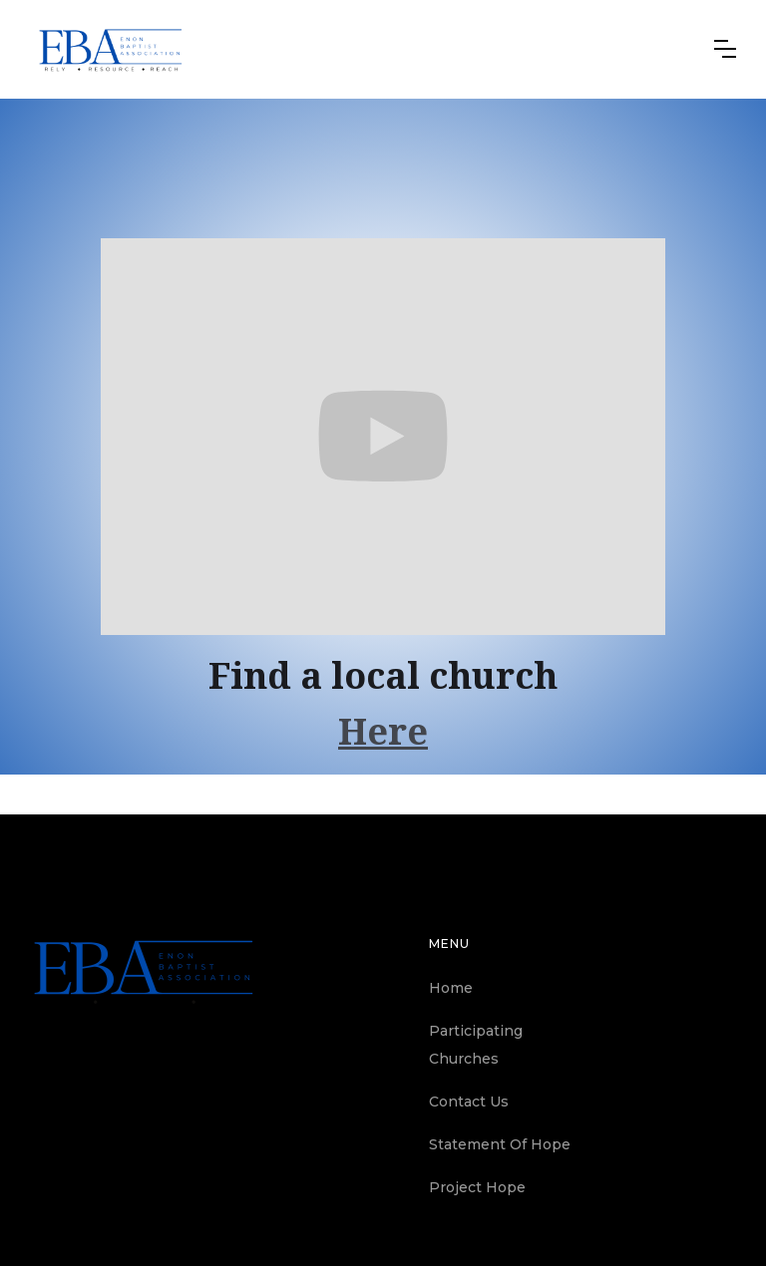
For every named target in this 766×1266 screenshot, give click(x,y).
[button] (725, 49)
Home (451, 988)
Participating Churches (476, 1045)
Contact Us (469, 1101)
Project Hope (477, 1187)
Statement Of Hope (500, 1144)
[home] (111, 49)
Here (383, 733)
